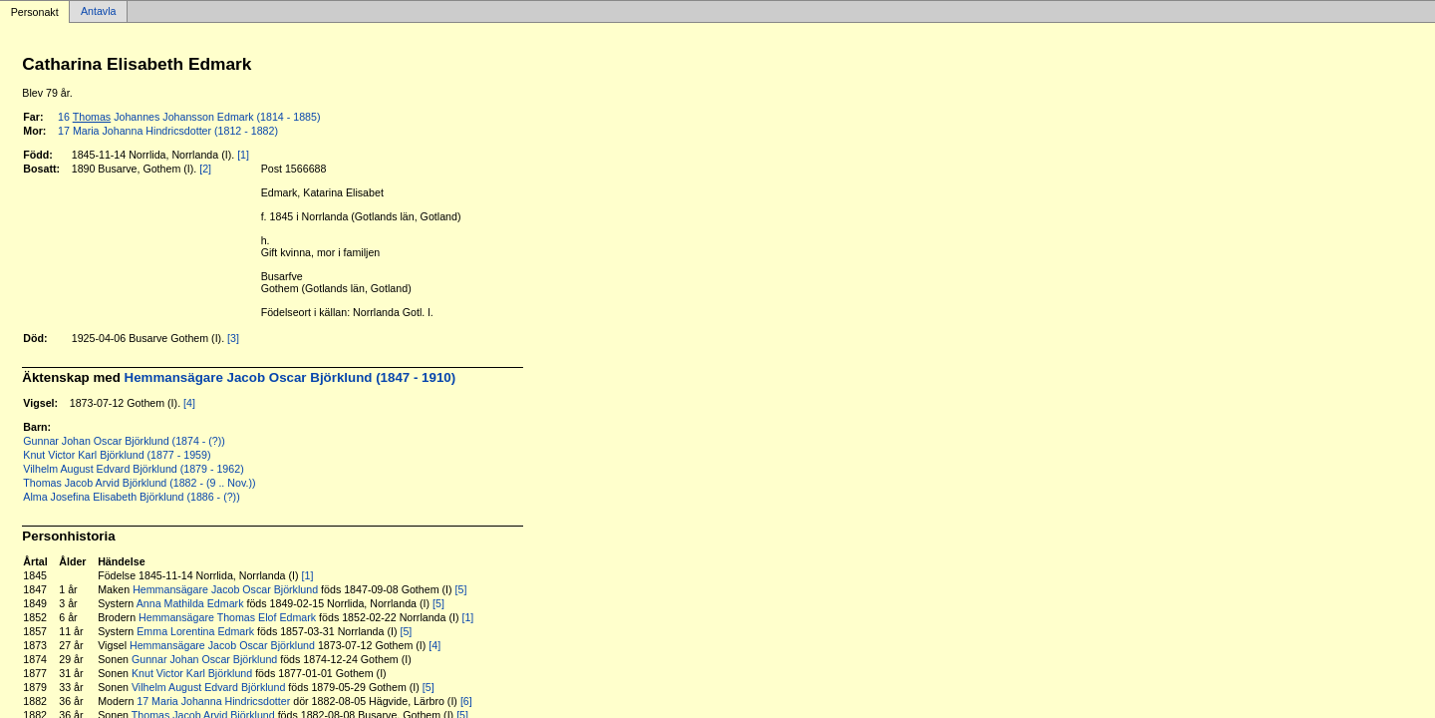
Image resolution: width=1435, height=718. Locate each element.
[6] (466, 701)
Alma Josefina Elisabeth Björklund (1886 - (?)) (131, 497)
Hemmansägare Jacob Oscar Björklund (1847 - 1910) (290, 377)
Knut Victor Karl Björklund (192, 673)
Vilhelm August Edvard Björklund (208, 687)
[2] (205, 169)
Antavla (99, 12)
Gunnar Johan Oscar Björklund (204, 659)
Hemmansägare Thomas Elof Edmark (227, 617)
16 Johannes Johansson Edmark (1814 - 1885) (189, 117)
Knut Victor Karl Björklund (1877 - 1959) (116, 455)
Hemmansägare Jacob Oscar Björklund (225, 589)
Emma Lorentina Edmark (195, 631)
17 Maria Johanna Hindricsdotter (213, 701)
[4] (189, 403)
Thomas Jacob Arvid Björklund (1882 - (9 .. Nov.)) (139, 483)
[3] (233, 338)
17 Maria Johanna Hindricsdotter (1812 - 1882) (168, 131)
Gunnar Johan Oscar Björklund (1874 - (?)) (124, 441)
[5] (461, 589)
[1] (243, 155)
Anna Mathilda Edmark (190, 603)
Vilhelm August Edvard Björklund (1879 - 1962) (133, 469)
